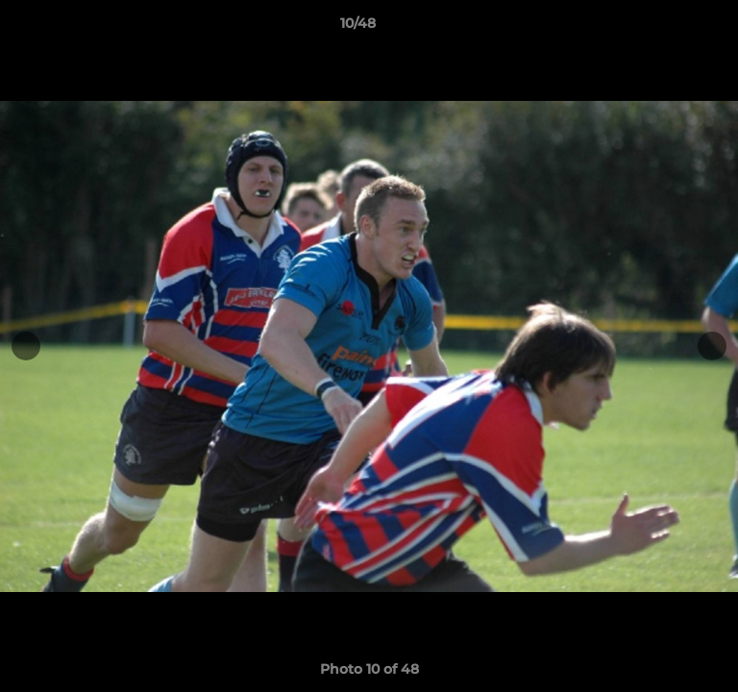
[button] (668, 28)
